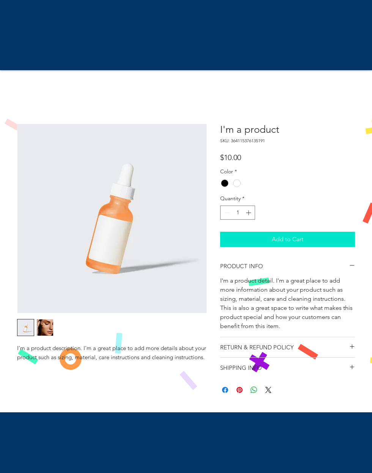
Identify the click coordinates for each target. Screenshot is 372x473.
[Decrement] (226, 212)
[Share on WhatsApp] (254, 389)
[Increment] (249, 212)
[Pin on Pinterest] (239, 389)
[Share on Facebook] (225, 389)
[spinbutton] (237, 212)
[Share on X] (268, 389)
